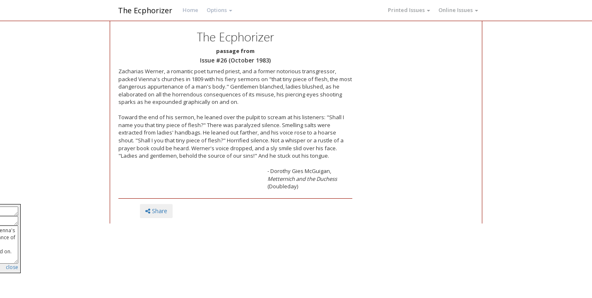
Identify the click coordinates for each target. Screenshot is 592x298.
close (12, 267)
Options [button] (219, 10)
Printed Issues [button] (409, 10)
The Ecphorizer (145, 10)
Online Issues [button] (458, 10)
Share (156, 211)
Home (190, 10)
